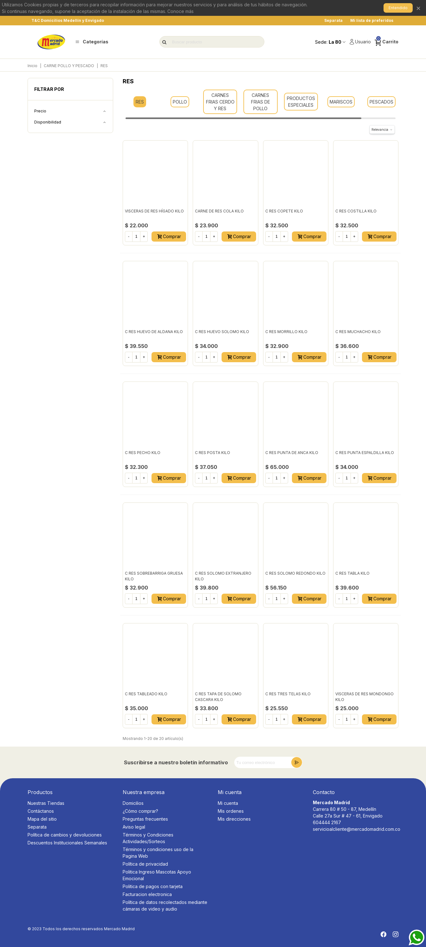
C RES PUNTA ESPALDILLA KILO (364, 452)
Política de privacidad (145, 864)
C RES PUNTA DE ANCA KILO (291, 452)
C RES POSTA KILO (212, 452)
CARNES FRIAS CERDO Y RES (220, 101)
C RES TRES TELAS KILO (288, 693)
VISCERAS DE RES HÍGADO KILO (154, 211)
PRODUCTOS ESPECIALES (301, 102)
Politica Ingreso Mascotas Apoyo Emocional (157, 875)
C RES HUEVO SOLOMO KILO (222, 331)
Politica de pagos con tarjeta (153, 886)
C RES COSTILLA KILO (356, 211)
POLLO (180, 101)
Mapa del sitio (42, 819)
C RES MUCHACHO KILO (358, 331)
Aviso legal (134, 827)
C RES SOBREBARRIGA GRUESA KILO (154, 576)
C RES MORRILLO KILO (286, 331)
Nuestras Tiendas (46, 803)
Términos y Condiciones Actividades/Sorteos (148, 838)
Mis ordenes (231, 811)
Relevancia (382, 129)
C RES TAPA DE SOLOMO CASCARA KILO (218, 696)
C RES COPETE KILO (284, 211)
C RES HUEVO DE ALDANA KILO (154, 331)
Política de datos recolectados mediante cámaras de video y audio (165, 906)
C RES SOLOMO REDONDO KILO (295, 573)
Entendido (398, 7)
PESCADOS (381, 101)
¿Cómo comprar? (140, 811)
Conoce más (180, 11)
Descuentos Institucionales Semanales (67, 842)
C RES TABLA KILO (352, 573)
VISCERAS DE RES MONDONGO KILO (364, 696)
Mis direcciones (234, 819)
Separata (37, 827)
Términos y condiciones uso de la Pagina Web (158, 853)
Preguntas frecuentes (145, 819)
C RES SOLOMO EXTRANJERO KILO (223, 576)
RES (140, 101)
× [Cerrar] (418, 7)
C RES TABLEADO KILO (146, 693)
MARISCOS (341, 101)
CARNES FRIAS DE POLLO (260, 101)
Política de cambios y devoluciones (65, 834)
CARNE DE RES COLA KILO (219, 211)
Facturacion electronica (147, 894)
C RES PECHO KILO (142, 452)
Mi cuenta (228, 803)
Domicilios (133, 803)
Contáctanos (41, 811)
